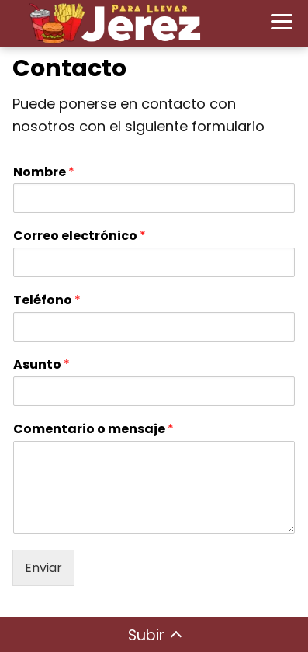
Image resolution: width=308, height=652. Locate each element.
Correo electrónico (79, 236)
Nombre (43, 173)
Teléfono (47, 301)
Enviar (43, 568)
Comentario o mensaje (93, 429)
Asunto (41, 365)
